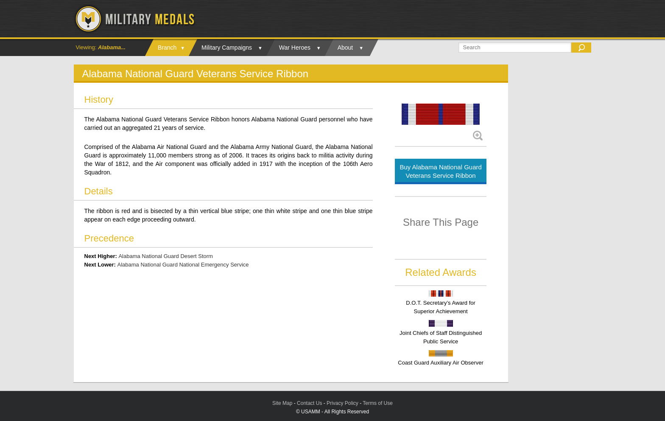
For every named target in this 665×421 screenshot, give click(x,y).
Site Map (282, 403)
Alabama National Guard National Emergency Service (183, 264)
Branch (167, 47)
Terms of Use (378, 403)
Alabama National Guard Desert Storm (165, 256)
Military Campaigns (226, 47)
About (345, 47)
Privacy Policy (342, 403)
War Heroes (294, 47)
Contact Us (309, 403)
